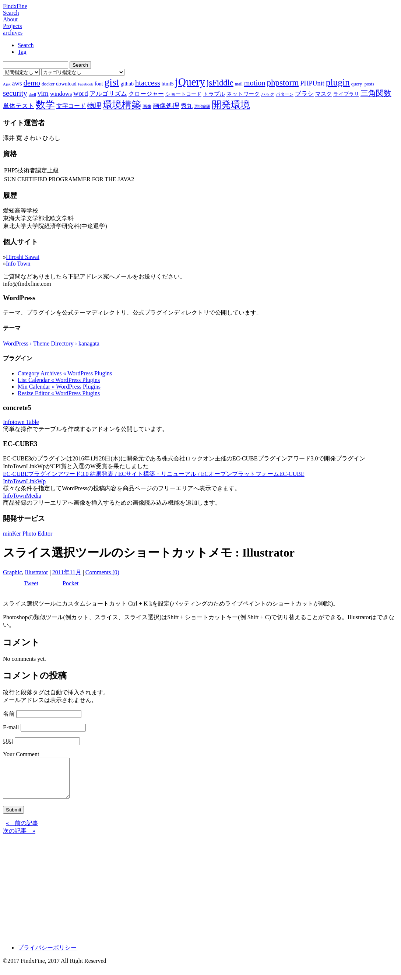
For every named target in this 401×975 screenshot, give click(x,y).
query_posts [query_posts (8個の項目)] (362, 84)
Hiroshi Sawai (22, 257)
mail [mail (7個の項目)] (239, 84)
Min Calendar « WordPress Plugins (59, 386)
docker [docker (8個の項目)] (48, 84)
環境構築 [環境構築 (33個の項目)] (122, 104)
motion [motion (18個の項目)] (254, 83)
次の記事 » (19, 838)
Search (11, 13)
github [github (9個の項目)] (127, 84)
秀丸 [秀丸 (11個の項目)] (187, 106)
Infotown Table (21, 422)
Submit (13, 817)
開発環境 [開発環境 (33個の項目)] (231, 104)
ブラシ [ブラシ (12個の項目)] (304, 93)
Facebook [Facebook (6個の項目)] (85, 84)
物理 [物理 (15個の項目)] (94, 105)
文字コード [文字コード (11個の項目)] (71, 106)
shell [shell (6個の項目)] (32, 94)
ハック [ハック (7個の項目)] (267, 94)
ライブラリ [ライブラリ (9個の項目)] (346, 94)
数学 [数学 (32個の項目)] (45, 104)
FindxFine (15, 6)
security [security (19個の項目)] (15, 93)
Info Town (18, 263)
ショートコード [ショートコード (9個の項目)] (183, 94)
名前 (9, 714)
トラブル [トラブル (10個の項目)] (214, 94)
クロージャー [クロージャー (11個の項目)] (146, 94)
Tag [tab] (22, 52)
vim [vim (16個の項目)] (43, 93)
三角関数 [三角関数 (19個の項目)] (375, 93)
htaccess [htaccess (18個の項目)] (147, 83)
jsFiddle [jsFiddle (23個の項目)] (220, 82)
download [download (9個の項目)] (66, 84)
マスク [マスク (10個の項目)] (323, 94)
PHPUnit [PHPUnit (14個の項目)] (312, 83)
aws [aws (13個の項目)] (17, 83)
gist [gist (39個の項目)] (111, 82)
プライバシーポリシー (47, 955)
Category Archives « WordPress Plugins (65, 373)
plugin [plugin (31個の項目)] (338, 82)
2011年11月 (66, 572)
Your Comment (21, 754)
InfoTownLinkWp (24, 481)
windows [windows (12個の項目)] (61, 93)
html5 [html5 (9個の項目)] (168, 84)
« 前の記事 (22, 831)
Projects (12, 26)
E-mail (11, 727)
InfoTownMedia (22, 495)
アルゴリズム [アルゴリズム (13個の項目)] (108, 93)
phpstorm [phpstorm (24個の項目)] (283, 82)
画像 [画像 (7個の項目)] (147, 106)
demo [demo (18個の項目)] (32, 83)
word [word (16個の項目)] (80, 93)
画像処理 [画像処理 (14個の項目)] (166, 105)
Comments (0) (102, 572)
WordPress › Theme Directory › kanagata (51, 343)
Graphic (12, 572)
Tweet (31, 583)
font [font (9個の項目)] (99, 84)
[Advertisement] (200, 894)
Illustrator (36, 572)
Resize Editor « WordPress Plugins (59, 393)
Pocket (71, 583)
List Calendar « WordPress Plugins (59, 380)
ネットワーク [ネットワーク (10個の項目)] (243, 94)
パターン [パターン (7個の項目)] (284, 94)
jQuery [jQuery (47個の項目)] (190, 82)
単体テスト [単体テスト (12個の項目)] (18, 105)
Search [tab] (26, 45)
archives (12, 32)
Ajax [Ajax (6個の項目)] (7, 84)
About (10, 19)
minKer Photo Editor (27, 533)
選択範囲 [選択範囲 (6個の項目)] (202, 107)
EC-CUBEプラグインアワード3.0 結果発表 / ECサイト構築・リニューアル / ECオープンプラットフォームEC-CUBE (154, 474)
